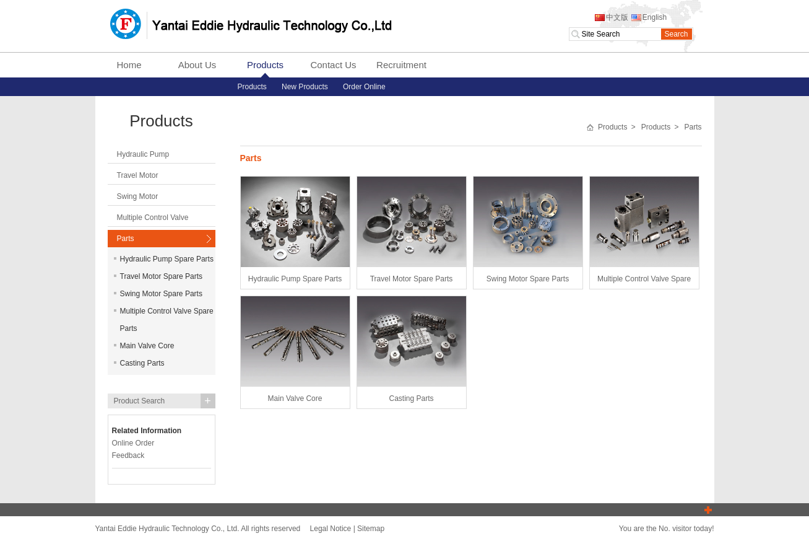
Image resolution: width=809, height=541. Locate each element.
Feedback (128, 455)
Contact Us (333, 64)
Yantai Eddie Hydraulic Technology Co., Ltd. (250, 24)
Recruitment (401, 64)
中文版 (611, 17)
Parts (125, 238)
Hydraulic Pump (143, 154)
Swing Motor (137, 196)
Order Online (364, 86)
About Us (197, 64)
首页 (590, 127)
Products (265, 64)
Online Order (133, 443)
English (648, 17)
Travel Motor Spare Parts (158, 276)
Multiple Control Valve (153, 217)
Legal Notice (331, 528)
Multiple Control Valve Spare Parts (164, 320)
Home (128, 64)
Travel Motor (137, 175)
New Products (305, 86)
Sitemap (370, 528)
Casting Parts (139, 363)
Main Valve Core (144, 345)
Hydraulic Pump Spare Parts (164, 259)
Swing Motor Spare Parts (158, 293)
